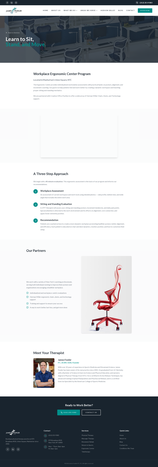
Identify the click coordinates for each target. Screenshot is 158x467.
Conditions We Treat (127, 448)
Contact (130, 10)
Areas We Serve (89, 10)
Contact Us (91, 412)
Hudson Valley (108, 10)
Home (45, 10)
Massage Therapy (88, 438)
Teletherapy (86, 452)
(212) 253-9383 (144, 2)
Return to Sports (87, 445)
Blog (120, 10)
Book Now (145, 10)
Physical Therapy (87, 435)
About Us (56, 10)
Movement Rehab (88, 442)
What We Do (71, 10)
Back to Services (13, 33)
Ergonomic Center (88, 448)
